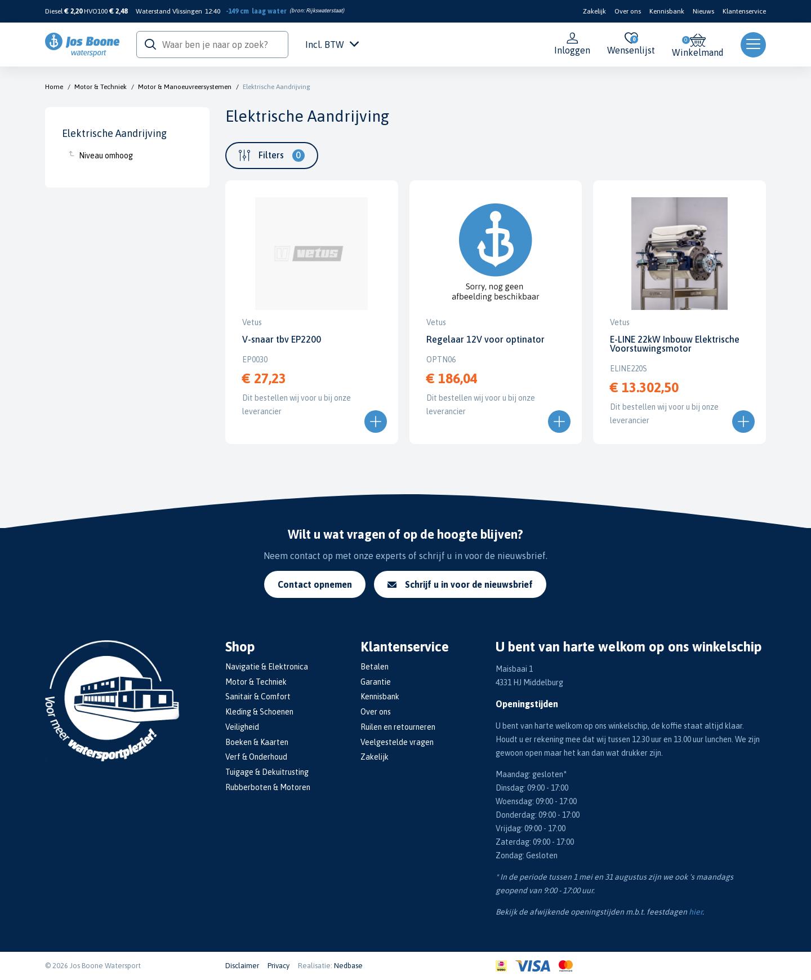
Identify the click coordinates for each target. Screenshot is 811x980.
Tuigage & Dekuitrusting (267, 772)
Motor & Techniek (100, 86)
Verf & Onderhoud (256, 756)
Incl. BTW (332, 44)
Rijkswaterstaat (324, 10)
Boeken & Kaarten (256, 742)
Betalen (374, 666)
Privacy (278, 965)
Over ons (627, 11)
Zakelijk (594, 11)
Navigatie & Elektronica (266, 666)
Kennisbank (666, 11)
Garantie (375, 681)
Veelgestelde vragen (397, 742)
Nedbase (348, 965)
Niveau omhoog (106, 155)
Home (54, 86)
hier (695, 911)
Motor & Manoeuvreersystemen (184, 86)
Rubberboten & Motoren (267, 787)
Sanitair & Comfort (258, 696)
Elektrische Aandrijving (276, 86)
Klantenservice (744, 11)
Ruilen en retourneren (397, 726)
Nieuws (703, 11)
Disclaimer (242, 965)
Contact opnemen (315, 584)
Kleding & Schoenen (259, 711)
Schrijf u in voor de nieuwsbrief (460, 584)
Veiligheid (242, 726)
